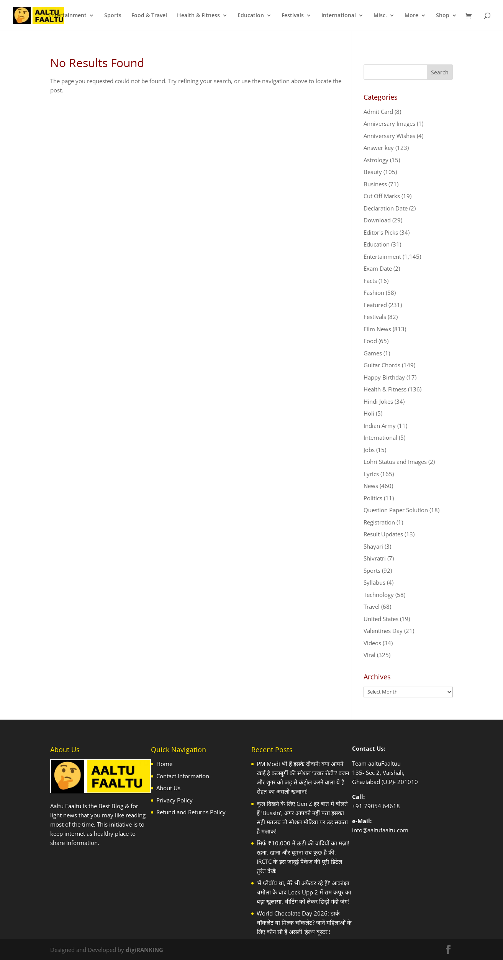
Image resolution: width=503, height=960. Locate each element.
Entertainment (67, 16)
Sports (112, 16)
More (411, 16)
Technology (379, 594)
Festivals (293, 16)
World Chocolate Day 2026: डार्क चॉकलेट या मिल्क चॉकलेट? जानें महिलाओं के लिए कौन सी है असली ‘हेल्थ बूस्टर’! (304, 922)
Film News (377, 329)
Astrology (376, 160)
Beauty (373, 172)
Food (370, 341)
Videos (372, 643)
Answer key (379, 147)
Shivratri (375, 558)
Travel (372, 606)
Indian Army (380, 425)
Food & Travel (149, 16)
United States (381, 619)
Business (375, 184)
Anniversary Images (389, 123)
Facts (370, 280)
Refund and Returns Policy (191, 812)
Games (373, 353)
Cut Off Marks (382, 196)
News (371, 486)
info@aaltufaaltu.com (380, 830)
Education (251, 16)
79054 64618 (382, 806)
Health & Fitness (198, 16)
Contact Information (182, 776)
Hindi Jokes (378, 401)
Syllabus (374, 582)
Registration (379, 522)
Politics (373, 498)
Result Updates (383, 534)
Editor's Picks (381, 232)
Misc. (380, 16)
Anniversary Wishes (389, 136)
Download (377, 220)
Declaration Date (386, 208)
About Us (168, 788)
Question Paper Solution (396, 510)
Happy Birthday (384, 377)
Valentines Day (383, 631)
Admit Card (378, 111)
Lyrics (371, 474)
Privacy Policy (174, 800)
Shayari (373, 546)
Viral (369, 655)
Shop (442, 16)
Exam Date (378, 268)
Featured (375, 305)
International (338, 16)
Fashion (374, 292)
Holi (369, 413)
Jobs (369, 450)
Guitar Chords (382, 365)
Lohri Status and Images (395, 461)
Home (164, 764)
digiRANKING (144, 949)
